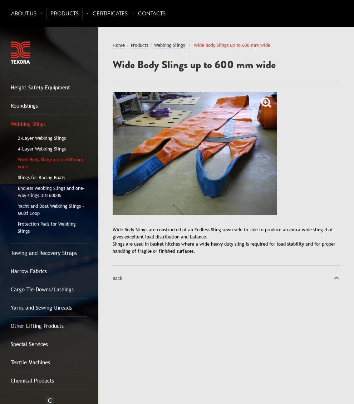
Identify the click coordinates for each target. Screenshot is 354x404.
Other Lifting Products (37, 325)
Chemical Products (32, 380)
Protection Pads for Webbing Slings (47, 227)
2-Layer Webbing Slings (42, 138)
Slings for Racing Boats (41, 177)
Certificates (110, 13)
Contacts (152, 13)
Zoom (266, 102)
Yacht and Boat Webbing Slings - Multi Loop (51, 209)
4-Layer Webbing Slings (42, 149)
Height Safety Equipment (40, 87)
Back (117, 278)
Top (336, 278)
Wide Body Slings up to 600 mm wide (50, 163)
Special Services (29, 344)
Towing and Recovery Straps (44, 252)
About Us (23, 13)
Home (119, 45)
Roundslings (24, 105)
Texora (20, 52)
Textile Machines (30, 362)
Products (64, 13)
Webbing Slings (28, 123)
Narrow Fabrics (29, 271)
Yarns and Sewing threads (41, 307)
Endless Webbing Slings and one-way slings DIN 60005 (51, 191)
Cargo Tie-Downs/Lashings (42, 289)
